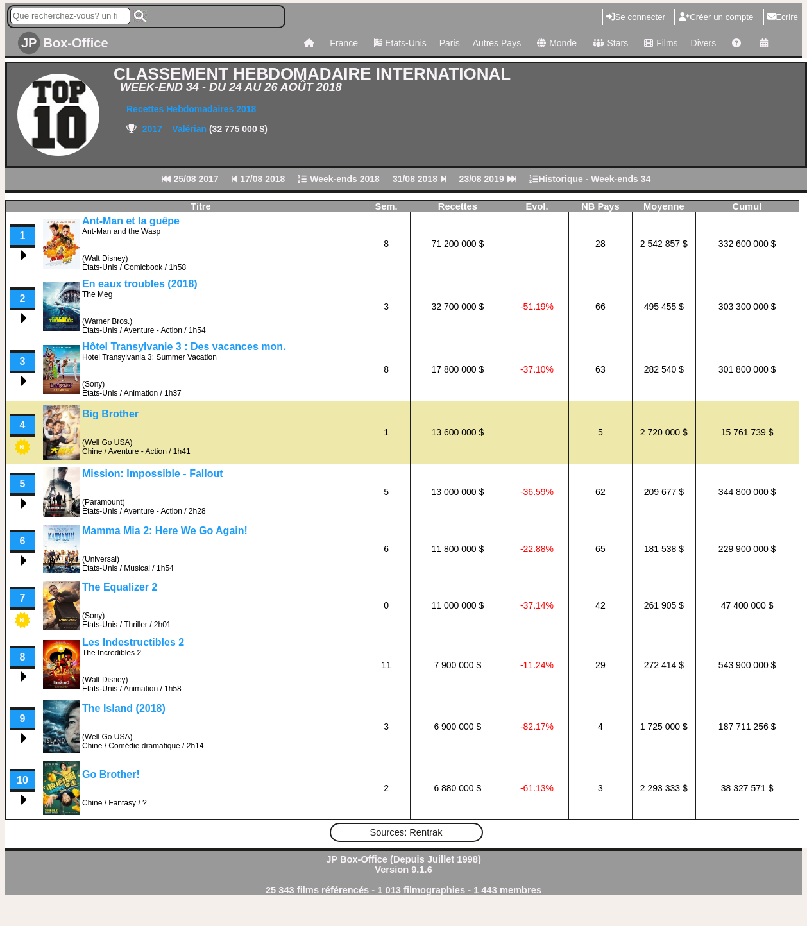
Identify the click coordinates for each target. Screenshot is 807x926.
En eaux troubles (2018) (140, 283)
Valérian (190, 129)
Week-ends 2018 (339, 179)
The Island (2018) (124, 708)
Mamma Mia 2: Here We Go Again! (165, 530)
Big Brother (110, 413)
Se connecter (635, 17)
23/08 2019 (487, 179)
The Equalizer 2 (119, 587)
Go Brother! (111, 774)
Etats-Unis (399, 43)
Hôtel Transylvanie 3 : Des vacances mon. (183, 346)
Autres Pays (497, 43)
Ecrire (782, 17)
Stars (609, 43)
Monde (555, 43)
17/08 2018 (258, 179)
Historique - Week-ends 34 (590, 179)
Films (659, 43)
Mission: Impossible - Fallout (152, 473)
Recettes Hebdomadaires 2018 (191, 109)
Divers (704, 43)
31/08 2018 (419, 179)
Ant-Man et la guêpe (131, 220)
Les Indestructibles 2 (133, 642)
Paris (449, 43)
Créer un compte (716, 17)
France (344, 43)
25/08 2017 (190, 179)
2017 (151, 129)
